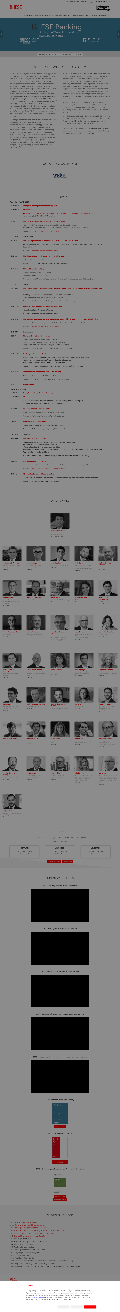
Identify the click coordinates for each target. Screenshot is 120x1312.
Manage (77, 1307)
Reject (63, 1307)
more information (38, 1297)
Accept (90, 1307)
